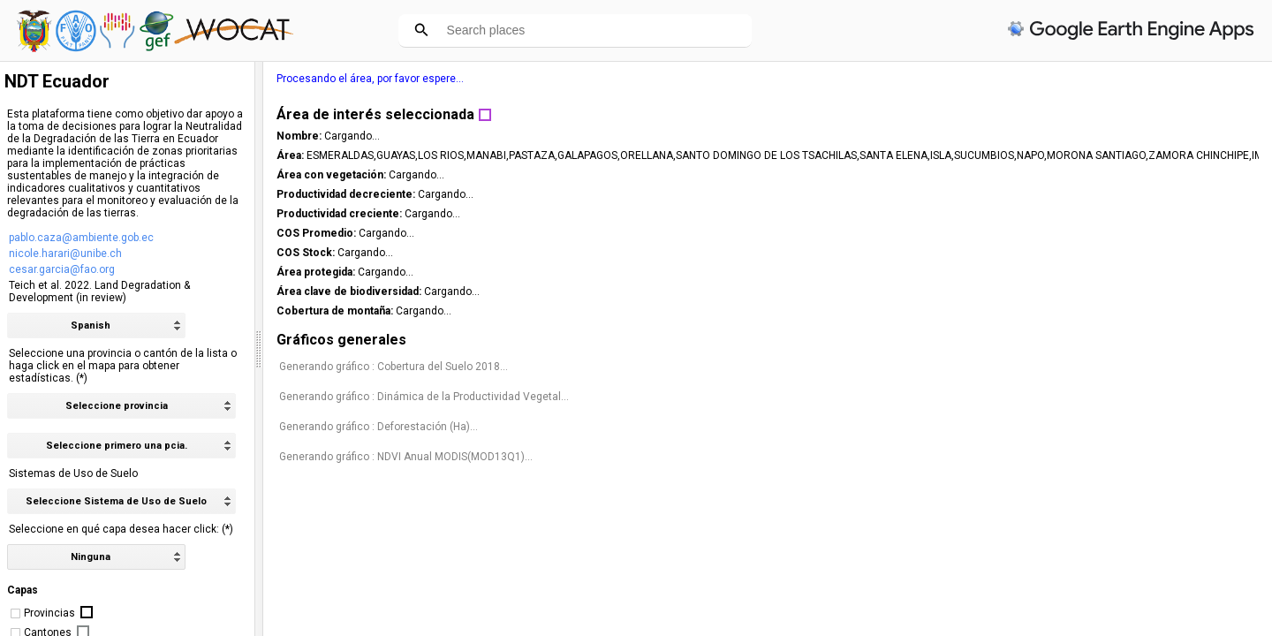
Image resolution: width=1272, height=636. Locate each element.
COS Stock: (1012, 252)
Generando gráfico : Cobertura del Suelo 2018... (1099, 366)
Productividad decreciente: (1053, 194)
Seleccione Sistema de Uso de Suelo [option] (116, 501)
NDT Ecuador (57, 81)
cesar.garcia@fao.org (62, 269)
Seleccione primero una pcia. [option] (116, 445)
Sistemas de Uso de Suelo (73, 473)
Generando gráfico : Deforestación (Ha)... (1084, 439)
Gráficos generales (1047, 339)
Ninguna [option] (90, 557)
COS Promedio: (1023, 233)
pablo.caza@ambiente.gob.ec (81, 237)
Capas (22, 590)
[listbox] (96, 557)
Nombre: (1006, 136)
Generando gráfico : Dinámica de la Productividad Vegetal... (1105, 402)
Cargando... (1058, 136)
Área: (997, 155)
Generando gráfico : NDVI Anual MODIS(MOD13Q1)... (1111, 469)
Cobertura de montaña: (1042, 311)
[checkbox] (15, 613)
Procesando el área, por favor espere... (1076, 78)
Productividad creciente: (1046, 214)
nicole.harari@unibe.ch (65, 253)
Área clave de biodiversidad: (1056, 291)
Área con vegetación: (1038, 175)
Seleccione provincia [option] (116, 406)
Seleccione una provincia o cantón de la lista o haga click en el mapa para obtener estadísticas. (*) (123, 365)
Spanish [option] (90, 325)
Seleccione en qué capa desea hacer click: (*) (121, 529)
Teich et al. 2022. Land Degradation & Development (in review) (99, 291)
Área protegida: (1023, 272)
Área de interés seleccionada (1081, 114)
